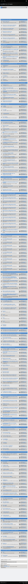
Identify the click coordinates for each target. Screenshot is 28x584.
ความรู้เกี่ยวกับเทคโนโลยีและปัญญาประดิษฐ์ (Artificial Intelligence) (9, 486)
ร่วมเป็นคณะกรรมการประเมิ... (23, 198)
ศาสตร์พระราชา (5, 543)
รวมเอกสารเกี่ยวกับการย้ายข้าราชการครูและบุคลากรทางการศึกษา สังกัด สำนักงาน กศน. (10, 414)
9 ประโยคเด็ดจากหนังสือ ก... (23, 524)
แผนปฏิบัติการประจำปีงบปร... (23, 349)
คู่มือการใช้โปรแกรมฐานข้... (23, 372)
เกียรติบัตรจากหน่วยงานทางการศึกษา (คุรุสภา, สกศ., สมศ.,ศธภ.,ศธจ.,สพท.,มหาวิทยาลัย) (9, 173)
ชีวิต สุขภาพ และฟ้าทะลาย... (23, 170)
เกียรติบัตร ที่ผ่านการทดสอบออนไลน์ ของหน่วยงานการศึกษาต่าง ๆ (10, 170)
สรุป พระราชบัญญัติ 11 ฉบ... (23, 490)
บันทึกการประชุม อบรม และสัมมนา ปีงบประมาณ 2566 (9, 204)
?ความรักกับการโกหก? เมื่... (23, 527)
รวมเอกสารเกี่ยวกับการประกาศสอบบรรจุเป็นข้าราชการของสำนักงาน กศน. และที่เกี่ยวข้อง (10, 411)
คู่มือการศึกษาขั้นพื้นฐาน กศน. (6, 365)
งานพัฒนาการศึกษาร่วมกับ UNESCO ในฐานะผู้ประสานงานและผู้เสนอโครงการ (10, 57)
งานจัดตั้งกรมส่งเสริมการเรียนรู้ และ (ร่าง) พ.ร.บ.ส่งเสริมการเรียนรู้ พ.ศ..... (10, 49)
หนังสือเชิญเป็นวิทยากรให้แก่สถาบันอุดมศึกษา (8, 69)
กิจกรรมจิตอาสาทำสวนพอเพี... (23, 287)
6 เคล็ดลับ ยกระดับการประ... (23, 476)
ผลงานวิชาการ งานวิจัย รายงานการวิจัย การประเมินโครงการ (10, 453)
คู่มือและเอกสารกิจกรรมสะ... (23, 469)
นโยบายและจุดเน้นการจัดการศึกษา (7, 337)
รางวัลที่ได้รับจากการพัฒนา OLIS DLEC (7, 178)
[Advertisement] (14, 13)
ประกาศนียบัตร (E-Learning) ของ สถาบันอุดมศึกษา (9, 156)
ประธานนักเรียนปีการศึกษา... (23, 113)
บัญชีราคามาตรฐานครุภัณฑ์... (23, 388)
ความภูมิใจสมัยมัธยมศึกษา (6, 113)
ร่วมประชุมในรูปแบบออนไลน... (23, 211)
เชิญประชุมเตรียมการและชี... (23, 50)
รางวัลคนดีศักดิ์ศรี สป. (5, 439)
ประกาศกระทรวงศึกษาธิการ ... (23, 338)
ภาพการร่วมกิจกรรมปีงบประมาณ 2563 (7, 255)
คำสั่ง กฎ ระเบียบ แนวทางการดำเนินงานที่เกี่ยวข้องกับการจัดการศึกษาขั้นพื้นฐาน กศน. (10, 361)
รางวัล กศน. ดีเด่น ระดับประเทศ (6, 432)
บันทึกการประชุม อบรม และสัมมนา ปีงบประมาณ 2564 (9, 210)
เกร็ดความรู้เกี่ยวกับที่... (23, 385)
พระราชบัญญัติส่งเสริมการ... (23, 301)
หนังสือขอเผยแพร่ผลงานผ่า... (23, 101)
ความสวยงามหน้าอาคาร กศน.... (24, 291)
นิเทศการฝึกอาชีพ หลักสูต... (23, 236)
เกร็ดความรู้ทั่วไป (5, 505)
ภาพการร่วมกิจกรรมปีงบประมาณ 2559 (7, 268)
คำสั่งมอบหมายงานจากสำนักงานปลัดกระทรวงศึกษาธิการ (9, 25)
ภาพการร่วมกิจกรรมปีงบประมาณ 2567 (7, 242)
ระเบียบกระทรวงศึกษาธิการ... (23, 318)
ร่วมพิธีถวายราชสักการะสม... (23, 259)
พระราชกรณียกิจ (5, 536)
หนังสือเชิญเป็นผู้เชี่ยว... (23, 98)
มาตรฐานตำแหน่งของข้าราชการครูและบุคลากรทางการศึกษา (10, 400)
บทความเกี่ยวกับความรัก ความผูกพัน (7, 527)
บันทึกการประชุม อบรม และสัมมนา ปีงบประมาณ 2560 (9, 223)
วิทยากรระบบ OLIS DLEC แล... (23, 186)
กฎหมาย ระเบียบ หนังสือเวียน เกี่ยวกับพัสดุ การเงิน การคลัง (10, 388)
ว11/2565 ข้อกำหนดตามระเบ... (24, 404)
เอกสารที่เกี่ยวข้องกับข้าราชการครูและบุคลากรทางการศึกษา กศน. (10, 407)
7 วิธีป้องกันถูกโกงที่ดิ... (23, 505)
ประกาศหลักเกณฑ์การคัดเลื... (23, 429)
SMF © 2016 (23, 582)
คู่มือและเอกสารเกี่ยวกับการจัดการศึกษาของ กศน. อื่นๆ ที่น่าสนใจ (10, 378)
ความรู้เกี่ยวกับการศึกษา (5, 465)
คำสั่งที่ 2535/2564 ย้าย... (23, 415)
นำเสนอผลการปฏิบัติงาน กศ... (23, 295)
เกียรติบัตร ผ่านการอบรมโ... (23, 129)
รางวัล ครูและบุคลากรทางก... (23, 136)
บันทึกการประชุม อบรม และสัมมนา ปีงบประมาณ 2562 (9, 217)
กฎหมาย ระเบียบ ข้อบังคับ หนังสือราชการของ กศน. (9, 355)
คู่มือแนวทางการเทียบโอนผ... (23, 365)
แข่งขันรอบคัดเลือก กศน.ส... (23, 284)
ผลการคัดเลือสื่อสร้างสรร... (23, 446)
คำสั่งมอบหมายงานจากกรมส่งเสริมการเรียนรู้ (8, 28)
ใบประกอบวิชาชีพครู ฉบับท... (23, 122)
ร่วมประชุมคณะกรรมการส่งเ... (23, 195)
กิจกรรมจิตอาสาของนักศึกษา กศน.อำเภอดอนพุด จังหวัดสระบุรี (10, 280)
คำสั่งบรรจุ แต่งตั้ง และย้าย (6, 21)
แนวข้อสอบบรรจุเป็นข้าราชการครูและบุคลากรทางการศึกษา (10, 493)
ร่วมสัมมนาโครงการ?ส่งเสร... (23, 214)
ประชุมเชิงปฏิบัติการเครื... (23, 95)
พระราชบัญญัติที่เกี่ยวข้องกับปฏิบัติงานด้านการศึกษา (9, 304)
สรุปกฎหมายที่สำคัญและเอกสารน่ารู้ (7, 490)
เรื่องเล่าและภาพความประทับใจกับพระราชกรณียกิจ (9, 539)
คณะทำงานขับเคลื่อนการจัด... (23, 25)
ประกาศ (4, 321)
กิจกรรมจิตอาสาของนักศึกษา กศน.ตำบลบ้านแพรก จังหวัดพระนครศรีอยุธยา (9, 286)
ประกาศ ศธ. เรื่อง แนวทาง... (23, 321)
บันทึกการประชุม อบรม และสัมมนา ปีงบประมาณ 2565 (9, 207)
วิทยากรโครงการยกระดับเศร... (23, 69)
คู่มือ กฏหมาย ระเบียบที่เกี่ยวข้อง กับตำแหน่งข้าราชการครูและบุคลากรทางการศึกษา (10, 396)
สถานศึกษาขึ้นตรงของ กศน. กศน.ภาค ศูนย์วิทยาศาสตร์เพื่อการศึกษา (10, 132)
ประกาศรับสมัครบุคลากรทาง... (23, 411)
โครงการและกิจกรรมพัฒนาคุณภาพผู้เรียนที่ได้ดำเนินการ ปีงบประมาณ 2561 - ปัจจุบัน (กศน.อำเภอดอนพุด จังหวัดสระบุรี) (10, 273)
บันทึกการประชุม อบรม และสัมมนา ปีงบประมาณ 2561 (9, 220)
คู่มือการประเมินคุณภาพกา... (23, 330)
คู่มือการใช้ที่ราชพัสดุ (23, 344)
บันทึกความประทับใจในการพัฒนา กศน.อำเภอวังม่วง (9, 291)
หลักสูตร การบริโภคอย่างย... (23, 150)
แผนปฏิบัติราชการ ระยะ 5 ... (23, 341)
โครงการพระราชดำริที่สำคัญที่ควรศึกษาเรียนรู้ (8, 546)
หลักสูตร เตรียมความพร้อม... (23, 160)
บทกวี (3, 552)
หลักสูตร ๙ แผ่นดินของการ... (23, 143)
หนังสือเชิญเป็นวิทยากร (5, 65)
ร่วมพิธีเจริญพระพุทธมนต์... (23, 239)
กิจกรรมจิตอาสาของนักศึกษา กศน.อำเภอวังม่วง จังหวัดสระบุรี (10, 283)
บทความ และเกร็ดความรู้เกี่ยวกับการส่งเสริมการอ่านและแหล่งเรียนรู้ (10, 520)
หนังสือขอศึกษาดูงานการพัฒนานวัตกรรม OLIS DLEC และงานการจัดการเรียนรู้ (10, 182)
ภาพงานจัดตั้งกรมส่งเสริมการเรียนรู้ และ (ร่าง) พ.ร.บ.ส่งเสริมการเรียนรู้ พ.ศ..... (10, 53)
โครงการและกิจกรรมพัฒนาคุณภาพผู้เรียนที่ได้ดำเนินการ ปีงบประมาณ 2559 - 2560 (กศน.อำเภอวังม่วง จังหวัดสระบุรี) (10, 277)
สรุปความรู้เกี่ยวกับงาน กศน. (6, 385)
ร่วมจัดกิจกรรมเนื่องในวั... (23, 262)
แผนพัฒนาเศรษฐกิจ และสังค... (23, 335)
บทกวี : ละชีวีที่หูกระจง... (23, 552)
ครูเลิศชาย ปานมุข (3, 582)
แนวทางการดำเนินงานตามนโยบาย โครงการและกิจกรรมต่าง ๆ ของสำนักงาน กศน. (10, 352)
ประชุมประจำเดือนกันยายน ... (23, 201)
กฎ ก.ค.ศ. (4, 314)
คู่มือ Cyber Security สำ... (23, 378)
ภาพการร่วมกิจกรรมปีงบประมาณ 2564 (7, 252)
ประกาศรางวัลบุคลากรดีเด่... (23, 439)
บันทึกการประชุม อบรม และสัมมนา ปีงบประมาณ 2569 (9, 194)
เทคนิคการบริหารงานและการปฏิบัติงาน (7, 476)
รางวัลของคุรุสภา (5, 442)
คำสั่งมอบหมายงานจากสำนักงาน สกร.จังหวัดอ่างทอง (9, 34)
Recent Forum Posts (3, 567)
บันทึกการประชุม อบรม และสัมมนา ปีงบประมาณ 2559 (9, 226)
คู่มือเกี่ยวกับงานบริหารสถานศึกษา (7, 358)
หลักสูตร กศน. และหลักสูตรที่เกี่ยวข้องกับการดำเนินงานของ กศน (10, 381)
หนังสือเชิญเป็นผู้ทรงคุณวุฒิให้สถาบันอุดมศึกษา (8, 97)
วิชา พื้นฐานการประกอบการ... (23, 157)
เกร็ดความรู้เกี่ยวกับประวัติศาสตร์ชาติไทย (8, 498)
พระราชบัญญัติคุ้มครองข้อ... (23, 304)
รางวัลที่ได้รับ (4, 106)
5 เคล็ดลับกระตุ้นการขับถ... (23, 502)
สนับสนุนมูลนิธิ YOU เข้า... (23, 57)
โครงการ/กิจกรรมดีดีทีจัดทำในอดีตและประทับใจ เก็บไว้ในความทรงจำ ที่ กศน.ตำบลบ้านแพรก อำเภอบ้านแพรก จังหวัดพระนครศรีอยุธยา (10, 295)
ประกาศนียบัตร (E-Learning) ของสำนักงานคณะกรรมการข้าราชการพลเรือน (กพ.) (9, 139)
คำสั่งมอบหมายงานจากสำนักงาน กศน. (7, 31)
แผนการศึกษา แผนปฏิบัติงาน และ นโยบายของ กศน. (9, 348)
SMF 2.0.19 (21, 582)
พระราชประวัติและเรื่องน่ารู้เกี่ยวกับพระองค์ (8, 532)
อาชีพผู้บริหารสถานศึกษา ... (23, 167)
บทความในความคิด (5, 555)
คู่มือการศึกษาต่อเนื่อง (5, 368)
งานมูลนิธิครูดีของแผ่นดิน (6, 60)
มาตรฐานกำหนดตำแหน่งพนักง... (24, 424)
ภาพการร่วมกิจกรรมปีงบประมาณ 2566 (7, 245)
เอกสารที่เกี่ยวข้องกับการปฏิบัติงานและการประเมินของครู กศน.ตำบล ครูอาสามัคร (9, 423)
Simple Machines (25, 582)
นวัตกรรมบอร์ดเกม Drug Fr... (23, 457)
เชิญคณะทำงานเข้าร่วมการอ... (23, 88)
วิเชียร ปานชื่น (5, 565)
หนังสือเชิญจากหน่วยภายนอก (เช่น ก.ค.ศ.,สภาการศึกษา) (9, 94)
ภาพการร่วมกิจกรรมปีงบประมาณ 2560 (7, 265)
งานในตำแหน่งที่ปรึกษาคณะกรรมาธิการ (7, 46)
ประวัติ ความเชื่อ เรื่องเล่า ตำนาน (6, 508)
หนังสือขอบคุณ (4, 79)
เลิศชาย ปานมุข (24, 21)
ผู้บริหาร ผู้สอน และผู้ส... (23, 449)
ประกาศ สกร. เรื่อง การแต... (23, 420)
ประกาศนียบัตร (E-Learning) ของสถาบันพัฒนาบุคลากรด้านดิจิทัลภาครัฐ (10, 163)
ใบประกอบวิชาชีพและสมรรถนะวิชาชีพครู (8, 122)
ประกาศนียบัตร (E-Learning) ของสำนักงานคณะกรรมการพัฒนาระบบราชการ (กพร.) (10, 142)
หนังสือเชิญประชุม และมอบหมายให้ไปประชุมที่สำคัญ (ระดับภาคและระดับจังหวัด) (10, 91)
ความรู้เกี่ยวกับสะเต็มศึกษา (6, 469)
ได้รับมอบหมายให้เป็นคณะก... (23, 269)
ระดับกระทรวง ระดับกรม (6, 125)
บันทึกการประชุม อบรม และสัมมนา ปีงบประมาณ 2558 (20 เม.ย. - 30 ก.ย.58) (10, 230)
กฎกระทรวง (4, 311)
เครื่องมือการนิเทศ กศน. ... (23, 375)
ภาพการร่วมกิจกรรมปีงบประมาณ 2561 (7, 262)
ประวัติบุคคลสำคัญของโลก (6, 515)
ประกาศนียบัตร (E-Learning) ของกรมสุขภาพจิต (8, 146)
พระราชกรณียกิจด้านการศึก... (23, 536)
